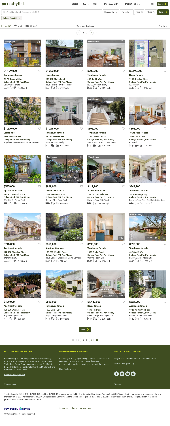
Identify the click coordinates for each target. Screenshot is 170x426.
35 (37, 65)
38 (163, 122)
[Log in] (162, 4)
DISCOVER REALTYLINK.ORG (18, 351)
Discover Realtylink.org (14, 374)
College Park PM (10, 18)
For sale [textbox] (125, 12)
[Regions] (152, 4)
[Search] (75, 4)
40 (37, 180)
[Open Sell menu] (99, 4)
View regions (10, 384)
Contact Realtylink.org (124, 363)
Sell (95, 4)
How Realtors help (67, 369)
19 (163, 65)
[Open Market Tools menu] (140, 4)
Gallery (8, 26)
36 (163, 180)
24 (121, 122)
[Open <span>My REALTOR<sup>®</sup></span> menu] (120, 4)
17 (163, 296)
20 (79, 65)
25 (79, 122)
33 (163, 238)
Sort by (162, 26)
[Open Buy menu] (88, 4)
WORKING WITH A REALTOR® (73, 351)
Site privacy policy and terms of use (75, 408)
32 (121, 65)
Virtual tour (110, 64)
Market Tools (131, 4)
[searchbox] (50, 12)
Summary (32, 26)
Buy (84, 4)
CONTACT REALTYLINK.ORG (127, 351)
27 (121, 180)
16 (37, 238)
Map (20, 26)
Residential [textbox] (109, 12)
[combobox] (51, 12)
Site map (118, 384)
